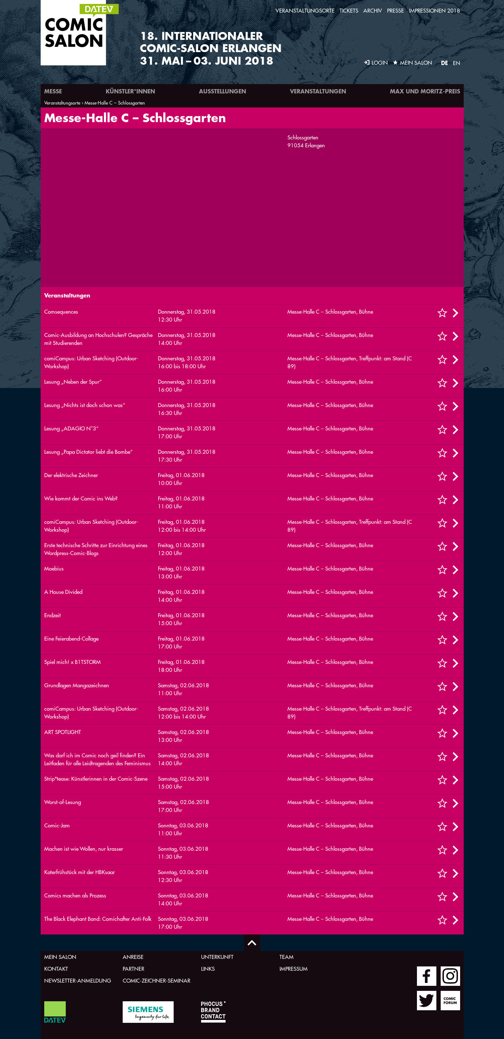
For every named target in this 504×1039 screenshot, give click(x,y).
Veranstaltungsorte (305, 10)
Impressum (294, 968)
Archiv (372, 10)
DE (444, 62)
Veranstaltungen (318, 91)
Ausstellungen (222, 91)
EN (456, 63)
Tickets (349, 10)
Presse (395, 10)
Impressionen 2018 (434, 10)
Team (287, 956)
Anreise (133, 956)
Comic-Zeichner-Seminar (156, 980)
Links (208, 968)
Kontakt (56, 968)
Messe (53, 91)
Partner (133, 968)
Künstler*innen (130, 91)
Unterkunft (217, 956)
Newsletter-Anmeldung (77, 980)
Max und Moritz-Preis (425, 91)
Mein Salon (60, 956)
